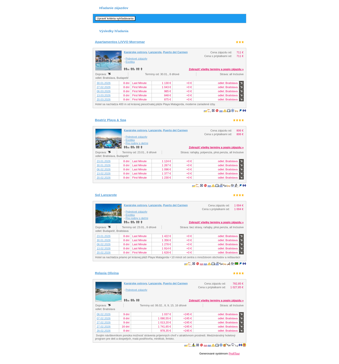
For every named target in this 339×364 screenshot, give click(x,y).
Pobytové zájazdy (136, 58)
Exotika (130, 61)
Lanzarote (155, 52)
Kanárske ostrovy (135, 52)
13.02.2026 (103, 173)
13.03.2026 (103, 95)
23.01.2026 (103, 161)
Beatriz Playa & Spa (110, 120)
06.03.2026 (103, 91)
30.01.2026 (103, 83)
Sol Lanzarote (106, 195)
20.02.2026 (103, 177)
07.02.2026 (103, 318)
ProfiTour (234, 353)
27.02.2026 (103, 87)
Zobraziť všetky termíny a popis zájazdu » (216, 69)
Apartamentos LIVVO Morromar (120, 42)
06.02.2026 (103, 169)
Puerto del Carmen (175, 52)
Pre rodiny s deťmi (137, 143)
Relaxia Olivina (107, 273)
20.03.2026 (103, 99)
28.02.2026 (103, 330)
